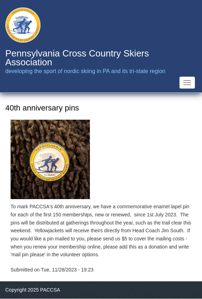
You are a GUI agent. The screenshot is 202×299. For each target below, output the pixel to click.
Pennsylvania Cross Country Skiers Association (77, 57)
